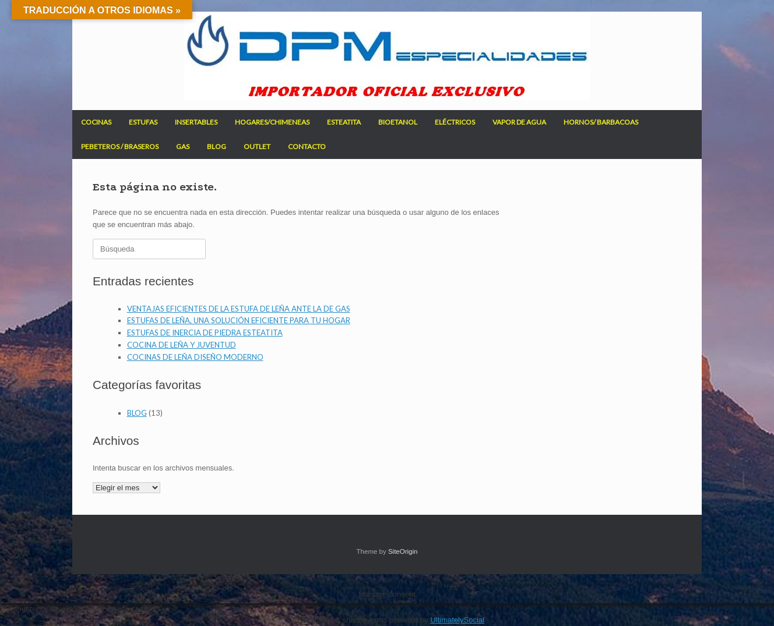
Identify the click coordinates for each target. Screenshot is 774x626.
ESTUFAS (143, 122)
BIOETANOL (397, 122)
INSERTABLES (196, 122)
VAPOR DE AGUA (519, 122)
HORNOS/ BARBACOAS (601, 122)
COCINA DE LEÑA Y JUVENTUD (181, 344)
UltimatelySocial (457, 620)
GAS (182, 146)
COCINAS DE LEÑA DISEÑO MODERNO (195, 357)
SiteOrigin (403, 551)
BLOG (216, 146)
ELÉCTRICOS (455, 122)
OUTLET (257, 146)
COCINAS (96, 122)
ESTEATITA (344, 122)
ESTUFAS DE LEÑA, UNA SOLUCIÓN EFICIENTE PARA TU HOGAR (238, 320)
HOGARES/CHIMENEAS (272, 122)
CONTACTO (307, 146)
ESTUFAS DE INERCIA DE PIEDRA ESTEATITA (205, 332)
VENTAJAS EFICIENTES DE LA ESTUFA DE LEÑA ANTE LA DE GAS (238, 308)
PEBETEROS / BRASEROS (120, 146)
